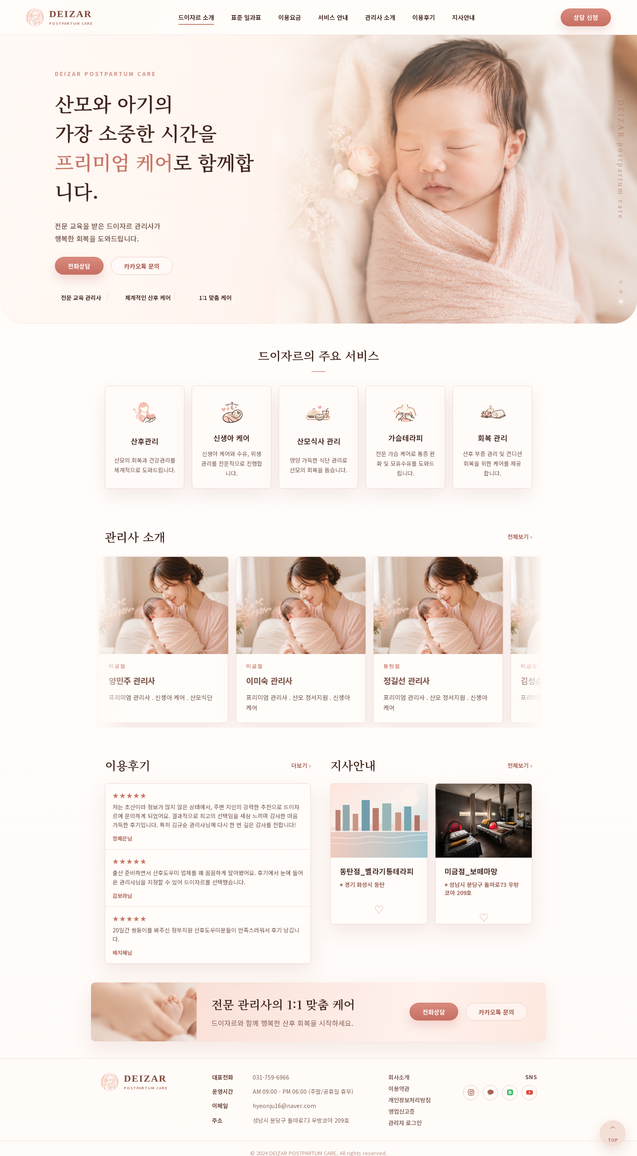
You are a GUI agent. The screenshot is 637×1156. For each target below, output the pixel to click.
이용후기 (423, 17)
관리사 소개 (380, 17)
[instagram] (471, 1092)
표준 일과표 (246, 17)
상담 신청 (586, 17)
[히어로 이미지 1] (621, 282)
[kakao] (490, 1092)
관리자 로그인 (405, 1123)
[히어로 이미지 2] (621, 291)
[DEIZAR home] (59, 17)
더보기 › (301, 765)
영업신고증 (401, 1111)
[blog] (510, 1092)
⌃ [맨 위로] (613, 1133)
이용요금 (289, 17)
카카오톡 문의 (142, 266)
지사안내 (463, 17)
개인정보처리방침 (409, 1100)
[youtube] (529, 1092)
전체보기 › (519, 536)
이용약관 (399, 1088)
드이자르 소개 (196, 17)
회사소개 (399, 1077)
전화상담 (79, 266)
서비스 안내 (333, 17)
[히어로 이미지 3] (620, 301)
